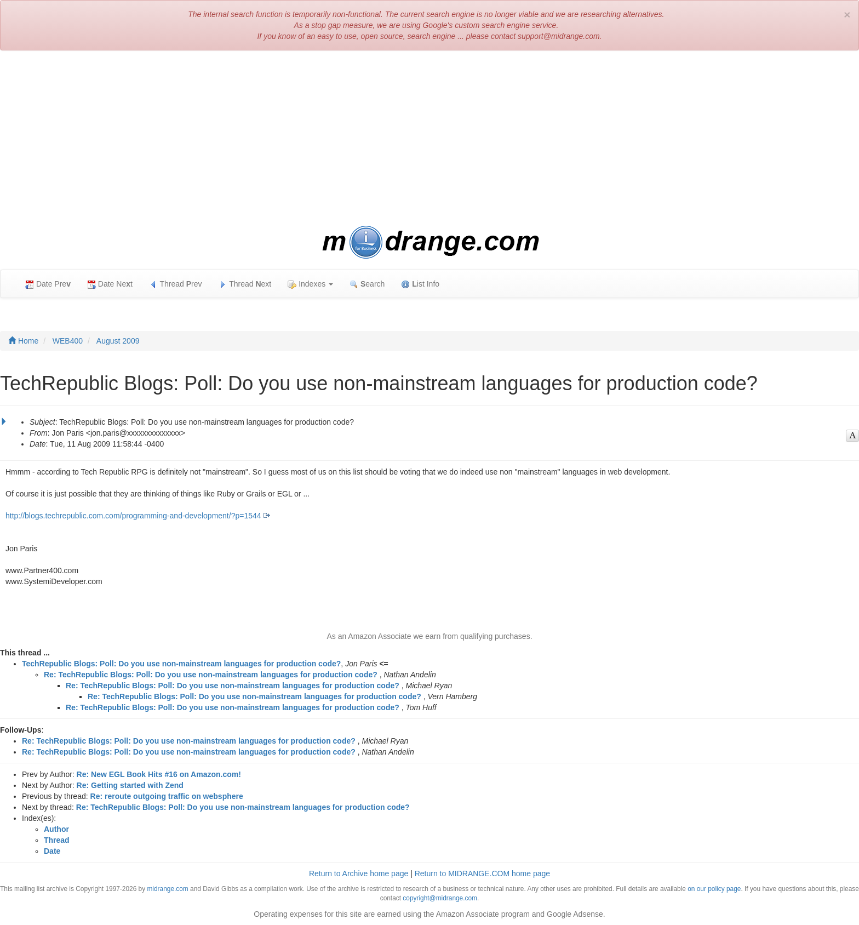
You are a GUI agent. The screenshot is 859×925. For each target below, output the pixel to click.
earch (367, 284)
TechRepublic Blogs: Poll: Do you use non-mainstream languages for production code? (181, 663)
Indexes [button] (310, 284)
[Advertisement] (429, 138)
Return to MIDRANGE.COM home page (482, 873)
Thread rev (175, 284)
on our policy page (714, 889)
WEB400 (68, 340)
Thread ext (245, 284)
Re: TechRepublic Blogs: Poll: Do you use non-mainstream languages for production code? (210, 674)
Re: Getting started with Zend (130, 785)
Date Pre (48, 284)
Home (23, 340)
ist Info (420, 284)
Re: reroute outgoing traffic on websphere (166, 796)
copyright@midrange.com (440, 898)
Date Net (110, 284)
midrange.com (167, 889)
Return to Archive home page (358, 873)
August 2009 (118, 340)
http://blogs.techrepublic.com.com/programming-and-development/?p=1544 (133, 515)
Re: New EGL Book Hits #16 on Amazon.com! (159, 774)
